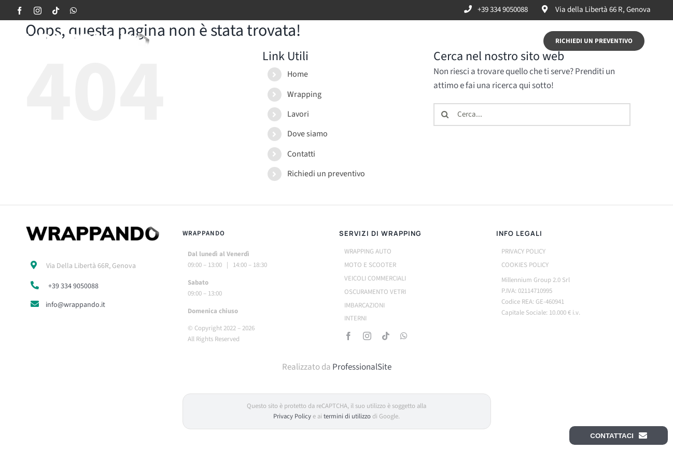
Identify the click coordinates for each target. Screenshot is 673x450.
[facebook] (348, 336)
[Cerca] (444, 114)
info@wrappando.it (75, 305)
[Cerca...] (531, 114)
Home (297, 74)
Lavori (298, 114)
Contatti (301, 154)
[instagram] (367, 336)
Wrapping (304, 94)
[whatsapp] (404, 336)
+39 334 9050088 (73, 286)
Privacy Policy (292, 416)
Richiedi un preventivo (326, 173)
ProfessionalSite (361, 367)
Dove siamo (307, 133)
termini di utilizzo (347, 416)
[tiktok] (386, 336)
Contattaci (618, 435)
